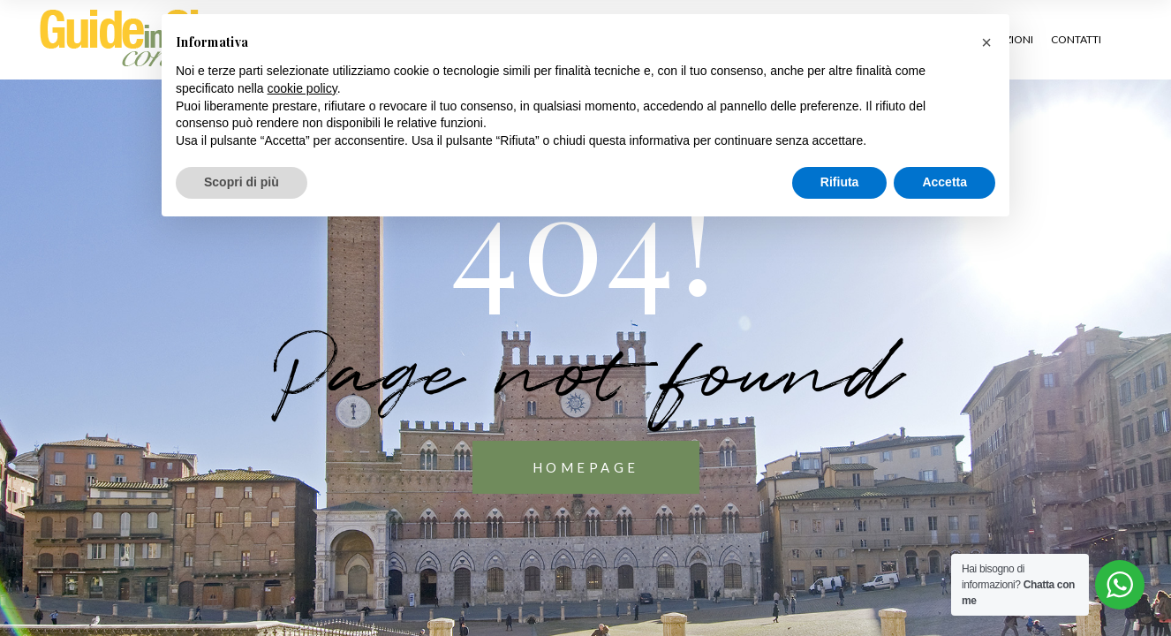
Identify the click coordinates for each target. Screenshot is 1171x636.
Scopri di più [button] (241, 182)
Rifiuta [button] (839, 182)
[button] (986, 42)
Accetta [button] (944, 182)
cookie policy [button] (302, 88)
